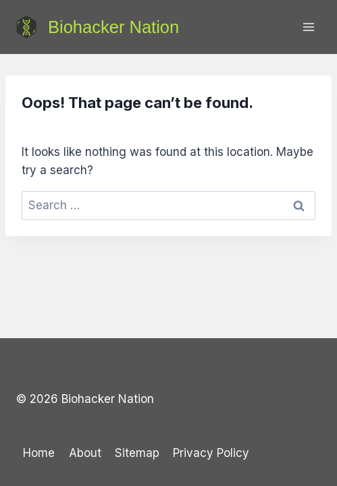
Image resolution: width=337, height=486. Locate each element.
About (85, 453)
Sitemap (137, 453)
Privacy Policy (211, 453)
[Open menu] (308, 26)
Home (39, 453)
